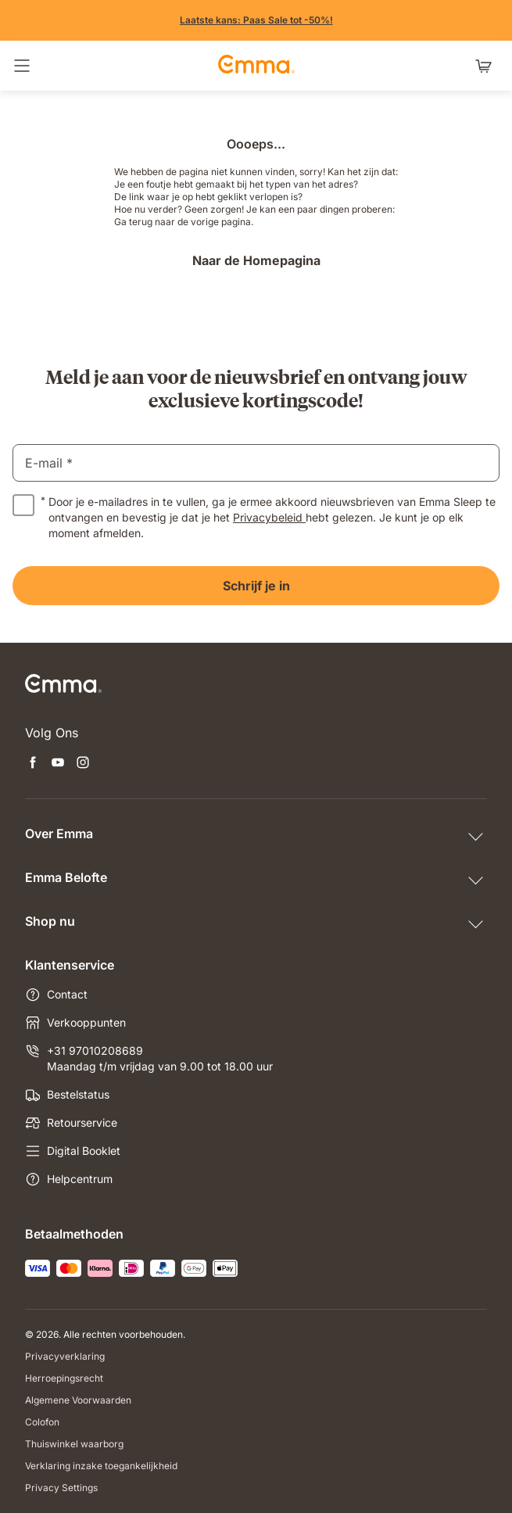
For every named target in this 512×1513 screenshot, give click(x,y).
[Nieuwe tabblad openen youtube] (58, 764)
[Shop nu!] (256, 20)
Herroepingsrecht (64, 1378)
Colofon (42, 1422)
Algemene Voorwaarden (78, 1400)
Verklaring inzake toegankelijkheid (101, 1466)
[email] (256, 463)
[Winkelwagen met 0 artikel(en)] (486, 65)
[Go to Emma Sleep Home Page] (256, 66)
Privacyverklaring (65, 1356)
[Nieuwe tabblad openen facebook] (33, 764)
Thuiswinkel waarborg (74, 1444)
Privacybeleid (269, 517)
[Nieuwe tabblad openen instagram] (83, 764)
